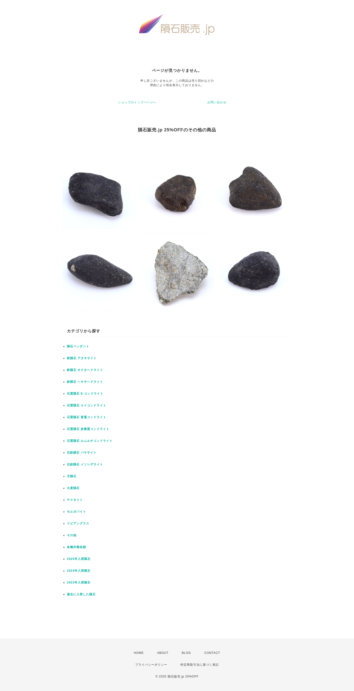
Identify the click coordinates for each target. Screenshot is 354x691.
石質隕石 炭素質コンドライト (88, 429)
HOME (139, 653)
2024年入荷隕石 (78, 570)
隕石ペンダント (78, 346)
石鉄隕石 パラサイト (82, 452)
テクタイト (75, 500)
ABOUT (162, 653)
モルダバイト (76, 511)
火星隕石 (73, 488)
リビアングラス (78, 523)
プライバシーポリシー (151, 664)
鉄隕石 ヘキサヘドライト (85, 382)
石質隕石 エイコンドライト (86, 405)
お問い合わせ (216, 102)
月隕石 (71, 476)
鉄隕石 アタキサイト (82, 358)
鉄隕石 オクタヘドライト (85, 370)
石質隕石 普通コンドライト (86, 417)
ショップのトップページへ (137, 102)
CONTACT (212, 653)
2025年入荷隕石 (78, 559)
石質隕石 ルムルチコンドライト (90, 441)
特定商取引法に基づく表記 (199, 664)
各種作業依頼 (76, 547)
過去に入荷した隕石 (81, 594)
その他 (71, 535)
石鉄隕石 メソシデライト (85, 464)
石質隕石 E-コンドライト (85, 393)
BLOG (186, 653)
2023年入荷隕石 (78, 582)
